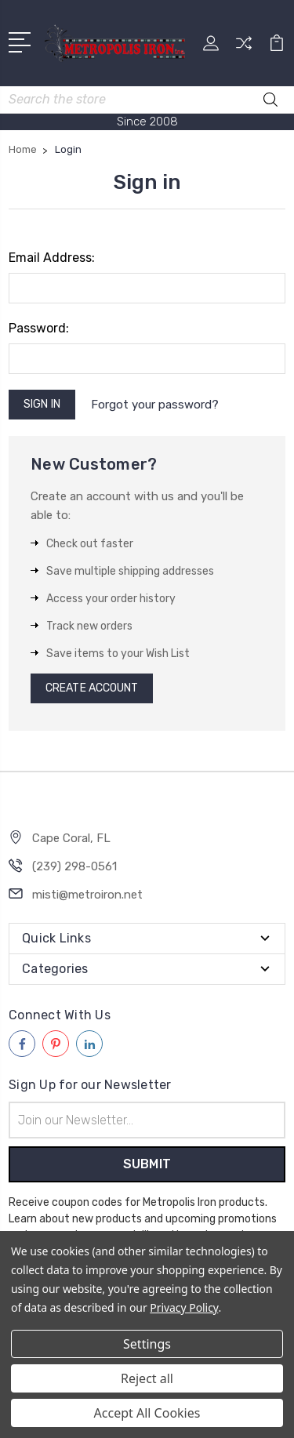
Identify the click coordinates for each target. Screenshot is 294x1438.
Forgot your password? (155, 405)
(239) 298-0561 (74, 866)
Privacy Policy (184, 1307)
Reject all (147, 1378)
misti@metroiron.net (87, 895)
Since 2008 (147, 121)
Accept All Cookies (147, 1413)
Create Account (91, 688)
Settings (147, 1344)
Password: (39, 328)
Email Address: (52, 257)
